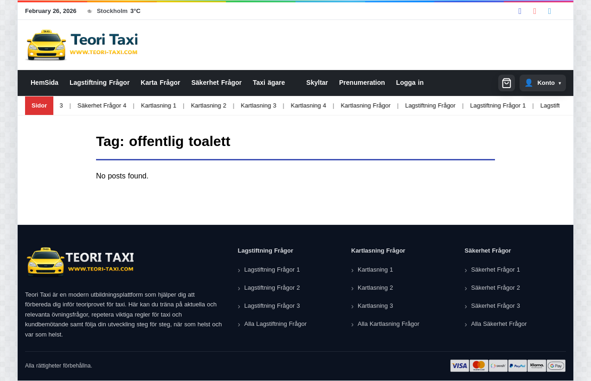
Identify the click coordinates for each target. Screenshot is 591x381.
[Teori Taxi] (80, 262)
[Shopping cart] (506, 83)
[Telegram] (550, 11)
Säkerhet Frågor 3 (495, 305)
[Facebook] (520, 11)
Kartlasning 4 (293, 106)
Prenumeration (362, 82)
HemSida (44, 82)
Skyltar (317, 82)
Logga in (410, 82)
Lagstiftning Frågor (99, 82)
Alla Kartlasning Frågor (388, 324)
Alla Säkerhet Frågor (499, 324)
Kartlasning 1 (143, 106)
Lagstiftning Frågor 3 (272, 305)
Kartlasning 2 (194, 106)
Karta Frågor (160, 82)
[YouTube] (535, 11)
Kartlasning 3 (244, 106)
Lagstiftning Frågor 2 (553, 106)
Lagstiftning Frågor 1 (483, 106)
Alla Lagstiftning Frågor (275, 324)
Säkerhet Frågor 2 (495, 287)
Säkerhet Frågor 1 (495, 269)
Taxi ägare (269, 82)
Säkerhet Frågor (217, 82)
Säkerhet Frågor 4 (87, 106)
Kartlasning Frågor (351, 106)
